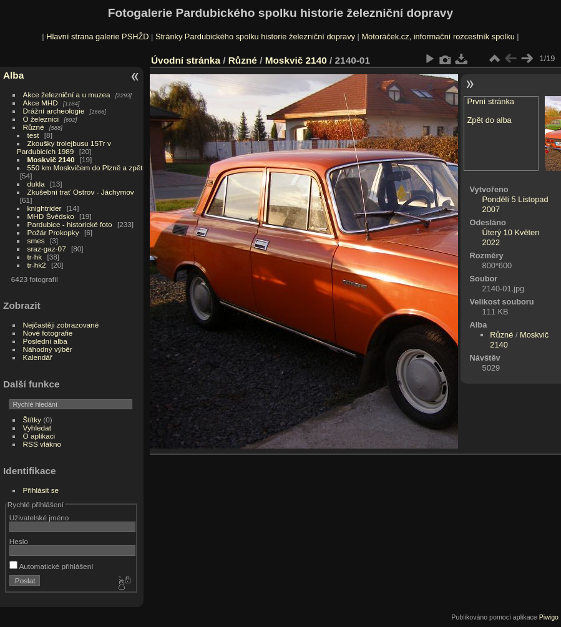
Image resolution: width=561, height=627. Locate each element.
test (33, 135)
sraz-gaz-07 (46, 249)
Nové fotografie (48, 333)
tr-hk (34, 257)
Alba (13, 75)
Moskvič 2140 (51, 159)
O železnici (41, 119)
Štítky (32, 420)
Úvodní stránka (185, 60)
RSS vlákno (42, 444)
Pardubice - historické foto (69, 224)
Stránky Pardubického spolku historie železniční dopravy (255, 36)
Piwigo (549, 617)
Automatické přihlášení (51, 566)
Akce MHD (40, 103)
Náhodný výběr (47, 349)
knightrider (44, 208)
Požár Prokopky (53, 232)
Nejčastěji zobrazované (61, 325)
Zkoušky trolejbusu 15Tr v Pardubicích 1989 (64, 147)
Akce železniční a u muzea (66, 94)
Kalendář (37, 357)
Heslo (18, 541)
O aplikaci (39, 436)
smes (36, 240)
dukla (36, 184)
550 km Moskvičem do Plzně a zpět (85, 167)
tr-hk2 (36, 265)
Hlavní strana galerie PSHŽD (97, 36)
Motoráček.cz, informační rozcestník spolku (437, 36)
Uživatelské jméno (39, 517)
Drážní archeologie (54, 111)
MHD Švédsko (50, 216)
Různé (33, 127)
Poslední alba (45, 341)
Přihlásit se (41, 490)
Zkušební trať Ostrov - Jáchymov (80, 192)
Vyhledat (37, 428)
